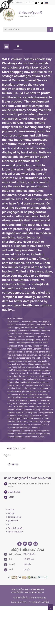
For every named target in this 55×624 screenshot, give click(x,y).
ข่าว (9, 524)
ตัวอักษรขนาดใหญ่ (33, 3)
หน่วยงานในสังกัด (15, 532)
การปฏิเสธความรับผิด (39, 602)
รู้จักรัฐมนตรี (13, 521)
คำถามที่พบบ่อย (37, 598)
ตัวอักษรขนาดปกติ (27, 3)
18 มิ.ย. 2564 (19, 449)
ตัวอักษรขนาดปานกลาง (30, 3)
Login (11, 497)
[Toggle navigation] (6, 47)
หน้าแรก (11, 509)
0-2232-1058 (14, 492)
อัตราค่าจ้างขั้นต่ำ (15, 528)
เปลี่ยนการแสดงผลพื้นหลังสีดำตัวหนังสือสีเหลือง (42, 3)
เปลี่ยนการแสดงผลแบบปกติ (39, 3)
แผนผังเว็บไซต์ (20, 598)
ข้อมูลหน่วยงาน (14, 517)
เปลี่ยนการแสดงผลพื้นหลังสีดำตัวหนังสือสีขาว (36, 3)
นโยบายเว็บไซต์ (18, 602)
